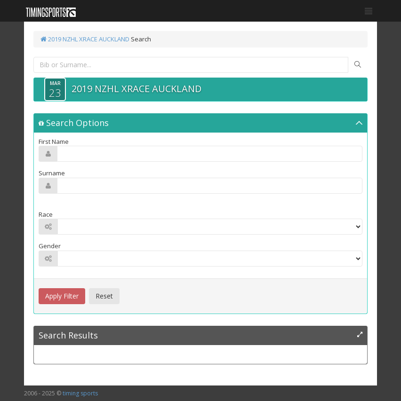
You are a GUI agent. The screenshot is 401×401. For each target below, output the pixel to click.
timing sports (80, 393)
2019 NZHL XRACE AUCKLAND (84, 39)
